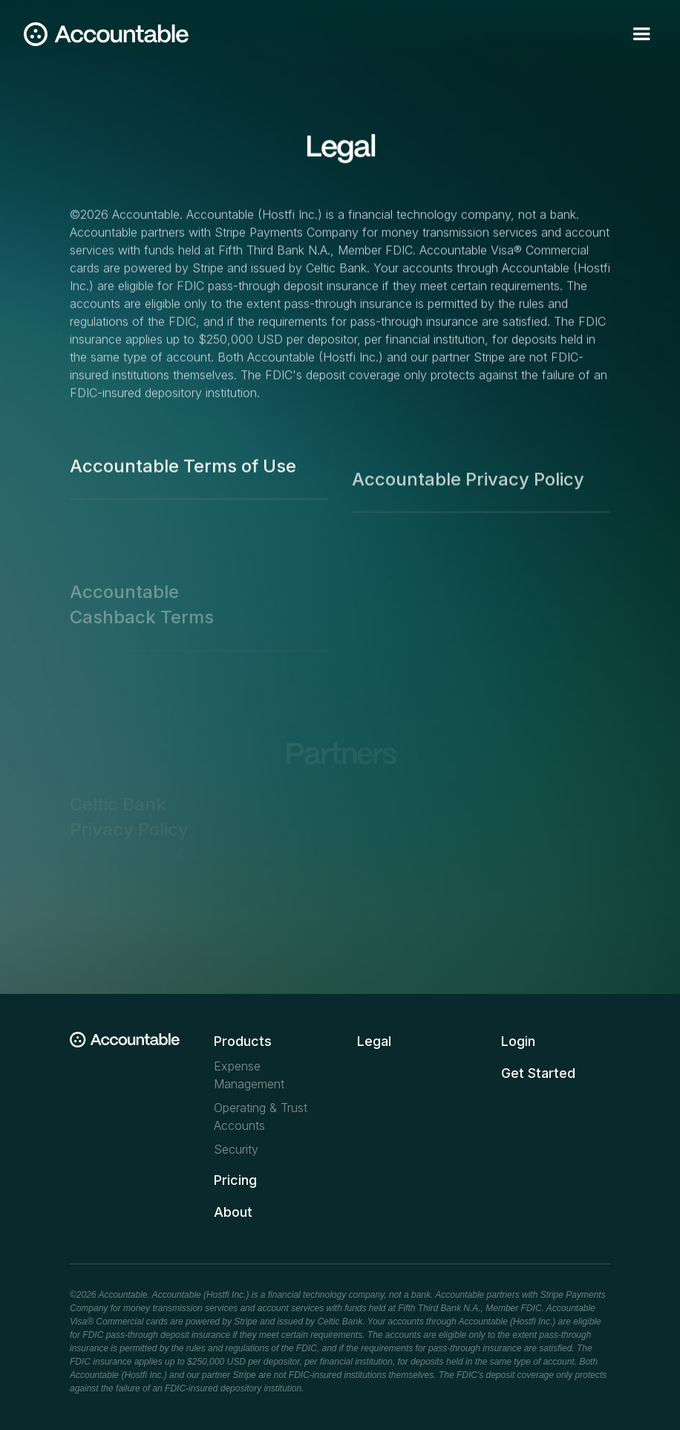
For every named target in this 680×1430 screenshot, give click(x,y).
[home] (106, 34)
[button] (641, 34)
